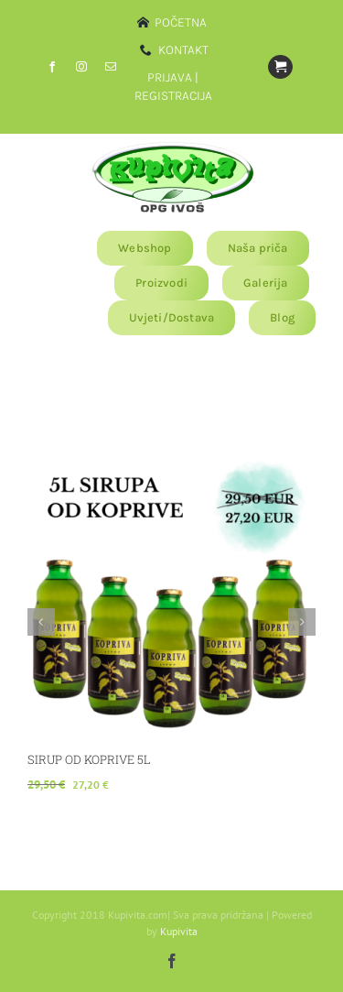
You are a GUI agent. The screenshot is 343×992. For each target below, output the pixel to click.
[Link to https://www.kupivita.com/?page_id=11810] (280, 67)
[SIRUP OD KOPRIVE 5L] (171, 458)
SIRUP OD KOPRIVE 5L (89, 759)
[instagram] (81, 66)
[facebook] (52, 66)
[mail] (110, 66)
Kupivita (179, 931)
